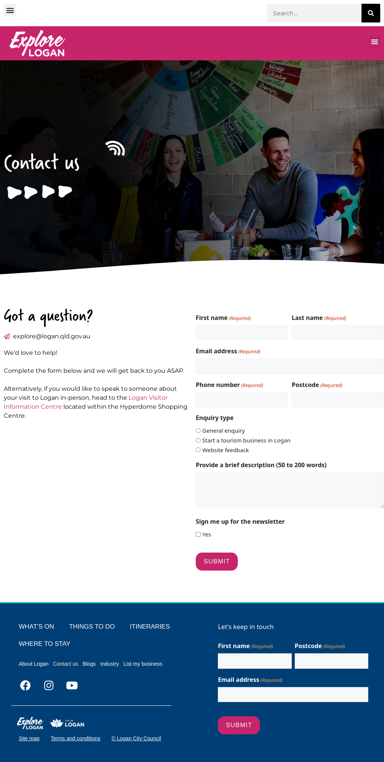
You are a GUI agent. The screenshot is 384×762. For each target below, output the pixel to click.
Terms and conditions (75, 738)
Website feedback (225, 450)
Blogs (89, 664)
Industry (109, 664)
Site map (29, 738)
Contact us (65, 664)
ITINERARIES (150, 626)
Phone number (229, 385)
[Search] (371, 13)
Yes (206, 534)
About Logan (33, 664)
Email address (228, 351)
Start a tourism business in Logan (246, 440)
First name (223, 318)
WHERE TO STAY (44, 643)
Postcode (317, 385)
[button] (10, 10)
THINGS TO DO (92, 626)
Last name (319, 318)
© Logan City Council (136, 738)
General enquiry (223, 430)
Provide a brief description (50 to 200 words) (261, 465)
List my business (142, 664)
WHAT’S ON (36, 626)
